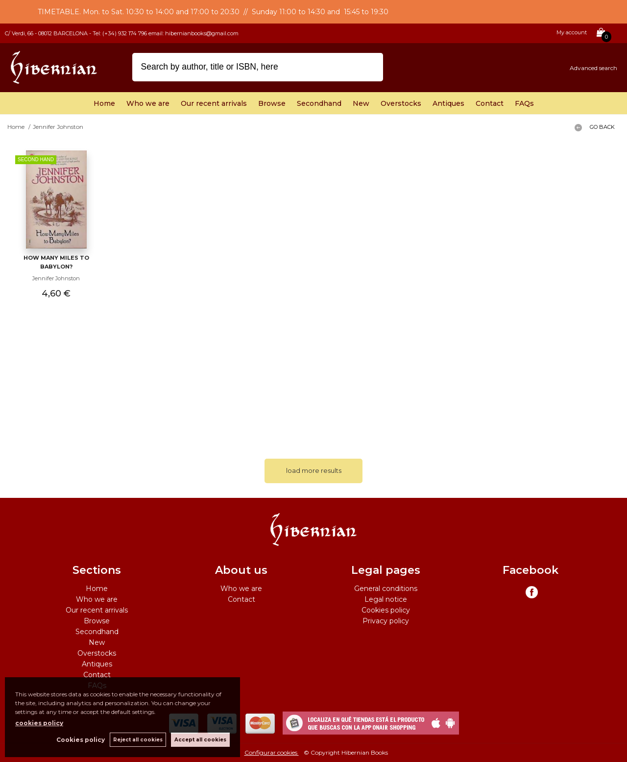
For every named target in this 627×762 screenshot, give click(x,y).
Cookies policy (386, 610)
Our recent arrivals (214, 103)
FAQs (524, 103)
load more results (313, 470)
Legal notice (385, 599)
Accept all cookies (200, 740)
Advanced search (593, 68)
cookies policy (39, 723)
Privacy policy (385, 620)
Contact (490, 103)
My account (571, 32)
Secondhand (319, 103)
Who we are (147, 103)
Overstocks (401, 103)
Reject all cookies (138, 740)
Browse (272, 103)
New (361, 103)
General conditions (385, 588)
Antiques (448, 103)
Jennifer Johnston (56, 278)
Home (104, 103)
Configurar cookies (271, 752)
